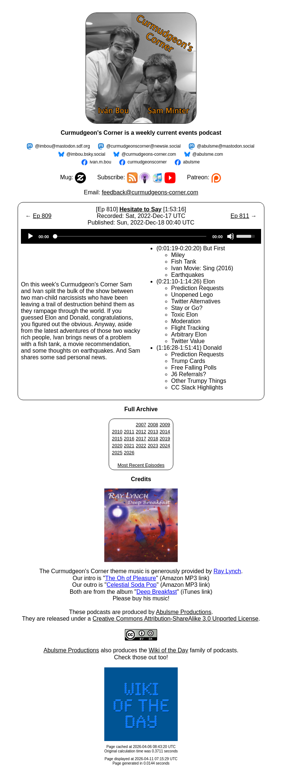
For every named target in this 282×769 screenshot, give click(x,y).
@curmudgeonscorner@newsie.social (143, 146)
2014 (165, 431)
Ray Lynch (227, 571)
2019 (165, 438)
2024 (165, 445)
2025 (117, 452)
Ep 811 (240, 216)
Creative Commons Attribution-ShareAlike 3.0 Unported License (175, 618)
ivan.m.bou (100, 162)
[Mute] (230, 236)
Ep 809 (42, 216)
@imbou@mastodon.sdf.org (62, 146)
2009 (165, 424)
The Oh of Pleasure (130, 578)
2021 (129, 445)
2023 (153, 445)
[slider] (130, 236)
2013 (153, 431)
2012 (141, 431)
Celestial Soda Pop (131, 585)
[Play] (30, 236)
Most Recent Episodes (141, 465)
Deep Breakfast (156, 592)
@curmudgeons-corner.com (149, 154)
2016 (129, 438)
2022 (141, 445)
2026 (129, 452)
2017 (141, 438)
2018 (153, 438)
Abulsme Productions (183, 612)
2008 (153, 424)
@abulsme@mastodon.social (225, 146)
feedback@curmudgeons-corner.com (150, 192)
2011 (129, 431)
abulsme (191, 162)
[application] (141, 236)
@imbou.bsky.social (85, 154)
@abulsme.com (207, 154)
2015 (117, 438)
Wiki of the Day (168, 650)
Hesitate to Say (140, 209)
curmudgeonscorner (147, 162)
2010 (117, 431)
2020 (117, 445)
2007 (141, 424)
